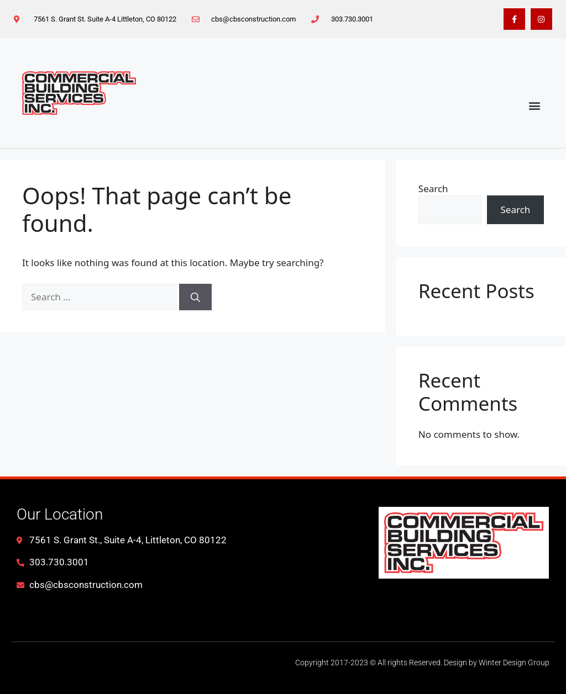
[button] (535, 106)
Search (433, 188)
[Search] (195, 297)
